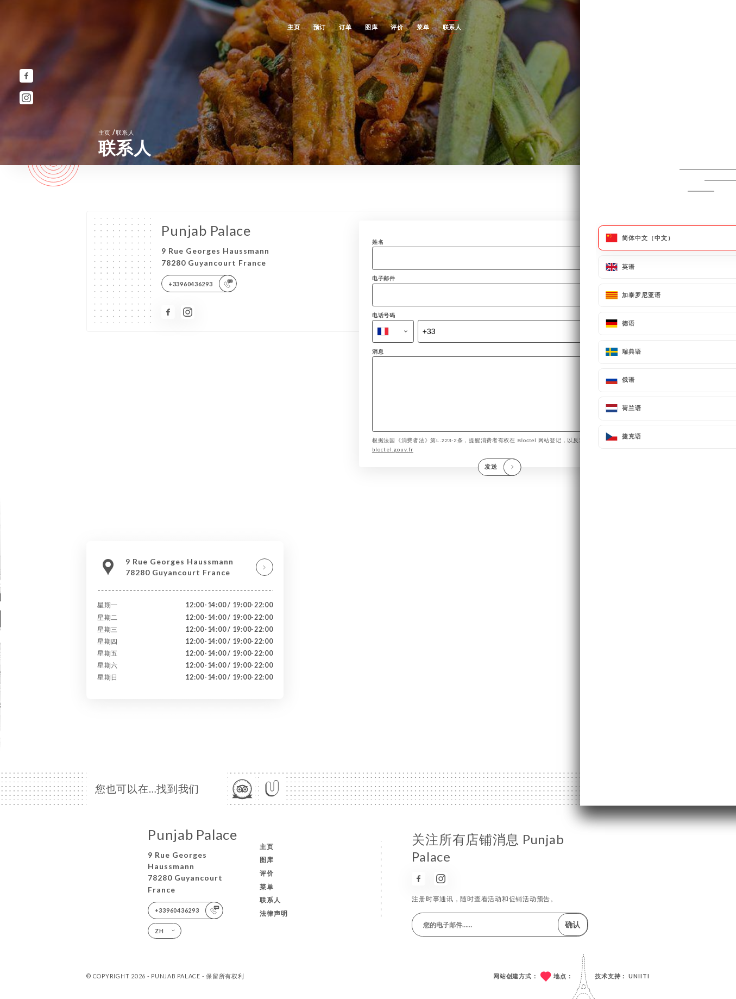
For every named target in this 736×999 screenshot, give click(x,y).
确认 (572, 924)
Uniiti (639, 975)
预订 (319, 26)
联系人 (452, 26)
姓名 (377, 241)
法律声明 (274, 913)
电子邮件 (383, 278)
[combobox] (393, 331)
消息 (377, 351)
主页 (293, 26)
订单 (345, 26)
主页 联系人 (116, 132)
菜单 (423, 26)
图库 (371, 26)
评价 (397, 26)
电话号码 (383, 315)
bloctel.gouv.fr (392, 460)
